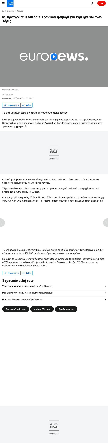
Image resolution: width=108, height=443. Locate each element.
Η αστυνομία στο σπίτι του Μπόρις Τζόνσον (22, 299)
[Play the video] (54, 56)
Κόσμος (20, 11)
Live (102, 3)
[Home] (3, 11)
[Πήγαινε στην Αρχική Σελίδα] (10, 3)
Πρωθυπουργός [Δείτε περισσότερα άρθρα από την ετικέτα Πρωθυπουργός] (66, 309)
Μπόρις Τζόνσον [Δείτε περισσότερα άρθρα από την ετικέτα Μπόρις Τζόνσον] (42, 309)
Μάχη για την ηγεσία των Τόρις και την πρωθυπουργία (27, 293)
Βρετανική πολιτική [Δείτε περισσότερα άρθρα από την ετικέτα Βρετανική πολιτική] (16, 309)
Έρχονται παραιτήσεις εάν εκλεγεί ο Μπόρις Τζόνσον (27, 286)
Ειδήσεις (10, 11)
